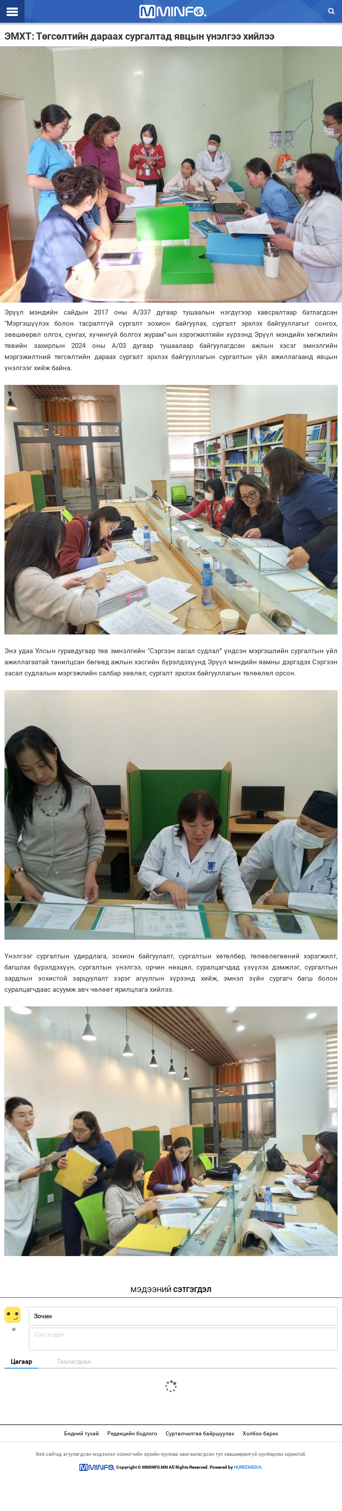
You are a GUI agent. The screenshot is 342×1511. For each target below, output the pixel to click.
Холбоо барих (260, 1433)
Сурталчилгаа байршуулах (200, 1433)
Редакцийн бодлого (132, 1433)
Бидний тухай (81, 1433)
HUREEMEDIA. (248, 1467)
